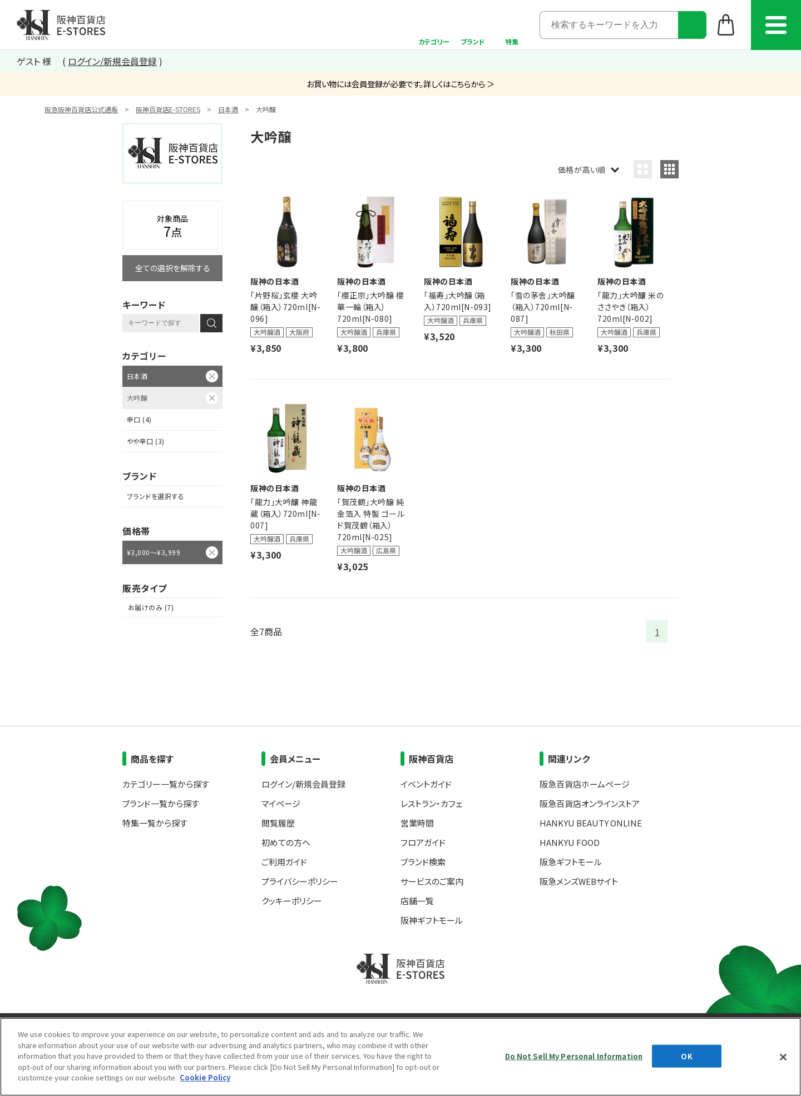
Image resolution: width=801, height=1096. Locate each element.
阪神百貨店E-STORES (168, 109)
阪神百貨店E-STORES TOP (61, 25)
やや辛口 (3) (146, 441)
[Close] (783, 1057)
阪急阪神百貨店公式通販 (81, 109)
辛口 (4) (139, 419)
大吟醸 (137, 397)
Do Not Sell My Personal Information (574, 1055)
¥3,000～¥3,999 (153, 552)
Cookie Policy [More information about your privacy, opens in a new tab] (205, 1077)
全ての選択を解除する (172, 267)
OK (686, 1055)
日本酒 (228, 109)
